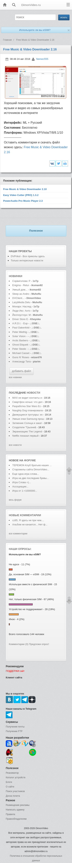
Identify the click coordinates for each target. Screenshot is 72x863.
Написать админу (15, 809)
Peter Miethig (20, 332)
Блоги (9, 782)
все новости (15, 445)
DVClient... (18, 298)
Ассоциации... (20, 486)
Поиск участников (15, 791)
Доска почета (13, 796)
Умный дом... (19, 289)
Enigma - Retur (20, 285)
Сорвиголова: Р (21, 281)
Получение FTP (14, 731)
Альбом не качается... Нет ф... (29, 524)
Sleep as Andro (20, 293)
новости (33, 392)
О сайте (10, 786)
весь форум (15, 500)
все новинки (15, 377)
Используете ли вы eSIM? (34, 30)
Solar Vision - (19, 336)
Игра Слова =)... (21, 482)
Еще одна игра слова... (25, 473)
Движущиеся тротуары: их (27, 414)
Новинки (15, 276)
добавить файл (21, 371)
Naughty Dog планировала (27, 410)
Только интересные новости (27, 260)
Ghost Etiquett (20, 344)
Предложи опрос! (39, 644)
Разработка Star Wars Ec (26, 406)
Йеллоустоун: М (21, 314)
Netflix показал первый (25, 435)
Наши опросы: (20, 548)
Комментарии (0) (18, 644)
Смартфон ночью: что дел (27, 402)
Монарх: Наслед (21, 306)
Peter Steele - (20, 348)
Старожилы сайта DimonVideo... (30, 469)
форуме (30, 460)
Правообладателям (16, 819)
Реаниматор (12, 773)
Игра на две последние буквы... (30, 478)
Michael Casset (20, 353)
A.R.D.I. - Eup (20, 323)
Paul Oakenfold (20, 327)
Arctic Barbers (20, 340)
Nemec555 (42, 59)
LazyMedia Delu (21, 302)
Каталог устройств (15, 777)
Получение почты (15, 726)
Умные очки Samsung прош (28, 418)
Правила (10, 814)
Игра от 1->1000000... (24, 490)
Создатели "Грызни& (24, 427)
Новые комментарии (25, 515)
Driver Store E (20, 319)
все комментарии (18, 533)
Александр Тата (21, 361)
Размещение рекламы (18, 805)
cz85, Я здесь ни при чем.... (28, 520)
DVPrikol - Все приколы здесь (28, 256)
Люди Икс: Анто (21, 310)
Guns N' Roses (21, 357)
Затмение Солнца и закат (27, 423)
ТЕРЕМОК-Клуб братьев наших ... (32, 465)
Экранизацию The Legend (27, 431)
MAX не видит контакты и (27, 397)
